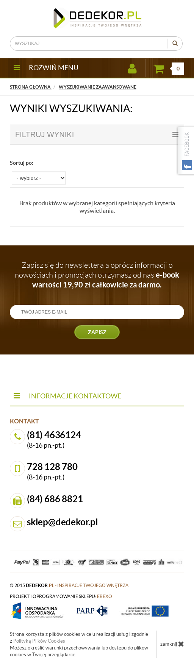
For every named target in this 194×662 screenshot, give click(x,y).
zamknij (172, 644)
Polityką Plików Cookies (39, 641)
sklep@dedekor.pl (62, 522)
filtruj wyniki (97, 134)
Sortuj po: (21, 163)
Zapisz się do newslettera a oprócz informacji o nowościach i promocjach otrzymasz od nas (97, 275)
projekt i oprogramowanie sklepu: (61, 596)
